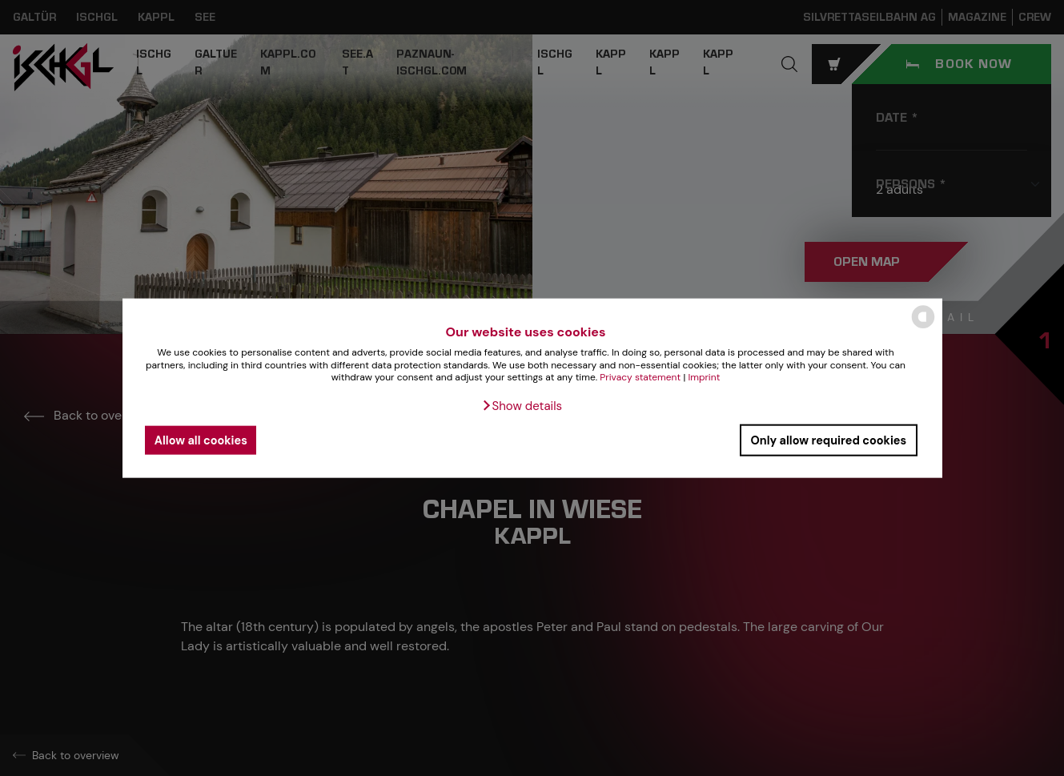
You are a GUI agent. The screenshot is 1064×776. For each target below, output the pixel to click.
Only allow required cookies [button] (828, 439)
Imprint (704, 377)
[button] (521, 406)
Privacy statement (640, 377)
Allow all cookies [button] (201, 439)
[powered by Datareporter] (923, 327)
